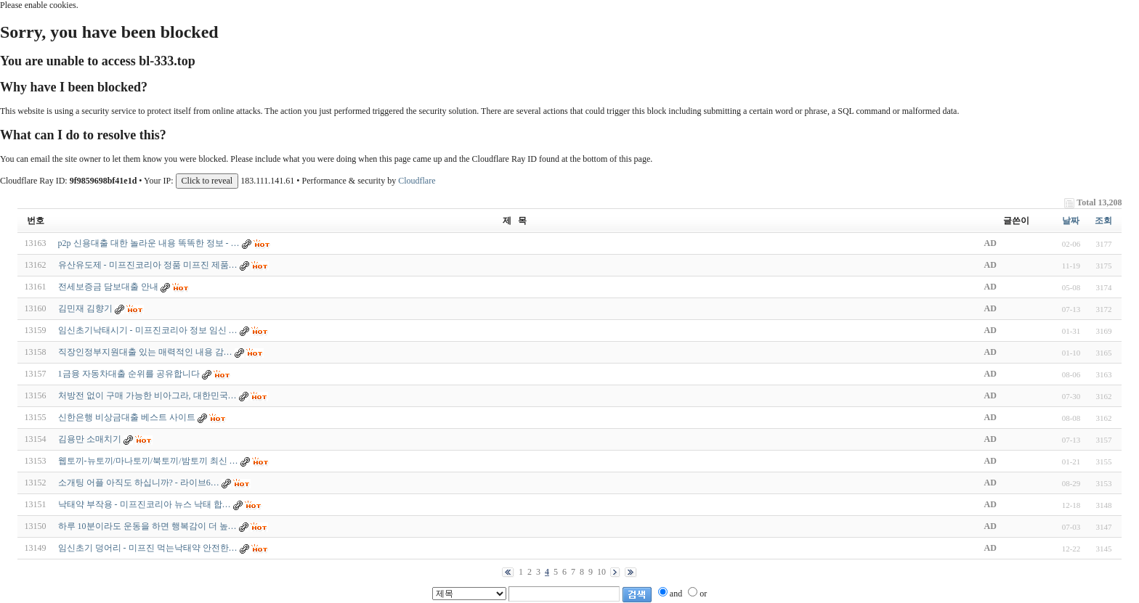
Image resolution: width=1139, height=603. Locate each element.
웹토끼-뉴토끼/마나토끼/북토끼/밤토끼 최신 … (148, 461)
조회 (1103, 221)
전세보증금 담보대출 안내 (108, 287)
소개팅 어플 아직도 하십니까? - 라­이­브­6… (138, 482)
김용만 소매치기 (89, 439)
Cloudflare (416, 181)
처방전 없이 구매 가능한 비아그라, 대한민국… (147, 395)
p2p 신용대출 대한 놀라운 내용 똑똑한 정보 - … (149, 243)
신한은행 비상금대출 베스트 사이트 (126, 417)
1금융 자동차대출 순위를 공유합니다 (129, 374)
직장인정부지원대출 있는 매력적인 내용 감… (145, 352)
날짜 (1070, 221)
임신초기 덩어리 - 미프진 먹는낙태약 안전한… (148, 548)
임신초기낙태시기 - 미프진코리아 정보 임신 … (148, 330)
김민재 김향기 (85, 308)
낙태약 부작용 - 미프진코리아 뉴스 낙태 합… (144, 504)
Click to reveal (207, 181)
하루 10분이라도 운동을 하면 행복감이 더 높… (147, 526)
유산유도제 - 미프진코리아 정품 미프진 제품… (148, 265)
